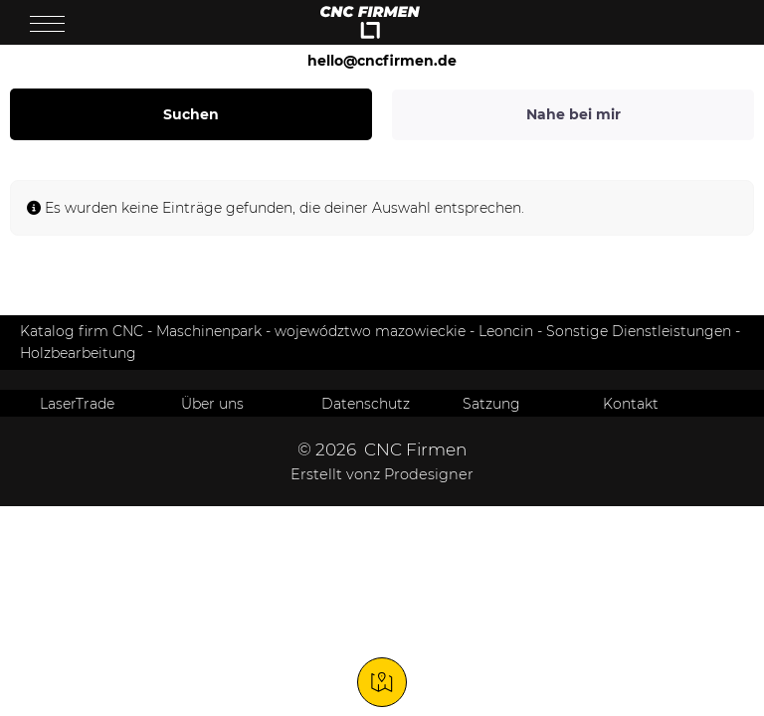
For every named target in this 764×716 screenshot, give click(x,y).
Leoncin (505, 331)
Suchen (191, 114)
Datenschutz (365, 404)
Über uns (212, 404)
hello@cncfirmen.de (382, 61)
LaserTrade (77, 404)
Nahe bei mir (573, 114)
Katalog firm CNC (81, 331)
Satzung (491, 404)
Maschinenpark (209, 331)
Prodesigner (429, 474)
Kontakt (631, 404)
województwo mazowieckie (370, 331)
